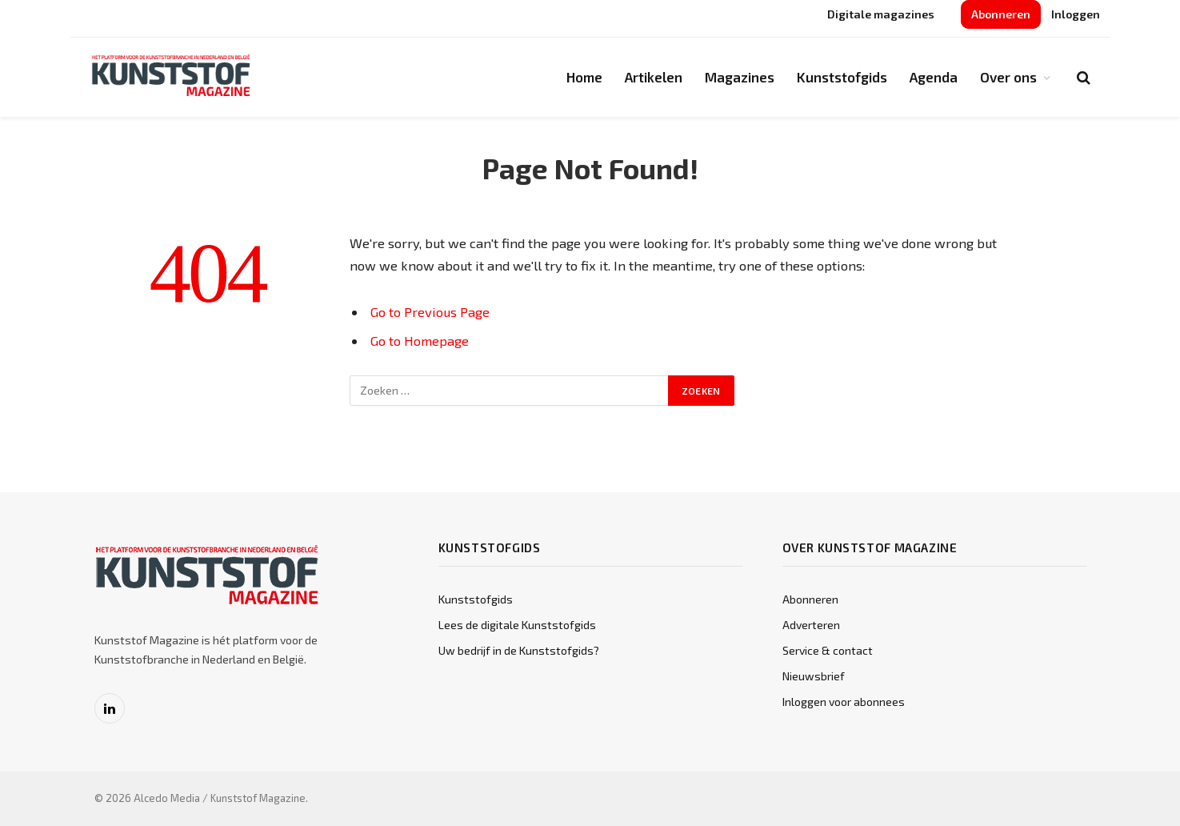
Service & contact (827, 650)
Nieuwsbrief (813, 676)
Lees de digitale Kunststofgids (517, 625)
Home (584, 77)
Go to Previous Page (430, 311)
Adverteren (811, 625)
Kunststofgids (842, 77)
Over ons (1008, 77)
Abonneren (1000, 14)
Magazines (739, 77)
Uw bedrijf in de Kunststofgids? (518, 650)
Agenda (934, 77)
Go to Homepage (419, 340)
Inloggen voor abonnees (843, 701)
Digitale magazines (880, 14)
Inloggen (1075, 14)
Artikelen (653, 77)
